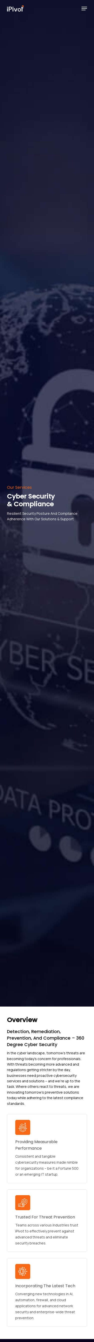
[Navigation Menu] (84, 8)
